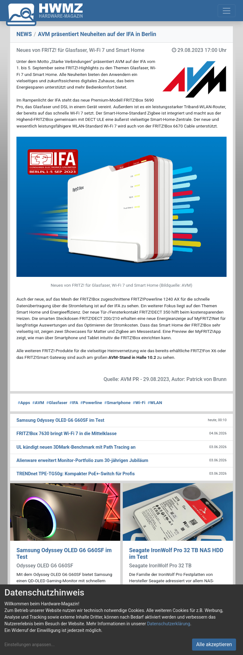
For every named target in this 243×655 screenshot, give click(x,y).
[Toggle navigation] (226, 10)
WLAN (154, 402)
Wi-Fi (139, 402)
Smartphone (117, 402)
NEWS (24, 34)
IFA (74, 402)
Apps (24, 402)
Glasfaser (56, 402)
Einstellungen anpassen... (29, 644)
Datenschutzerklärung (168, 623)
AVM (38, 402)
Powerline (91, 402)
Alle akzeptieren (214, 644)
